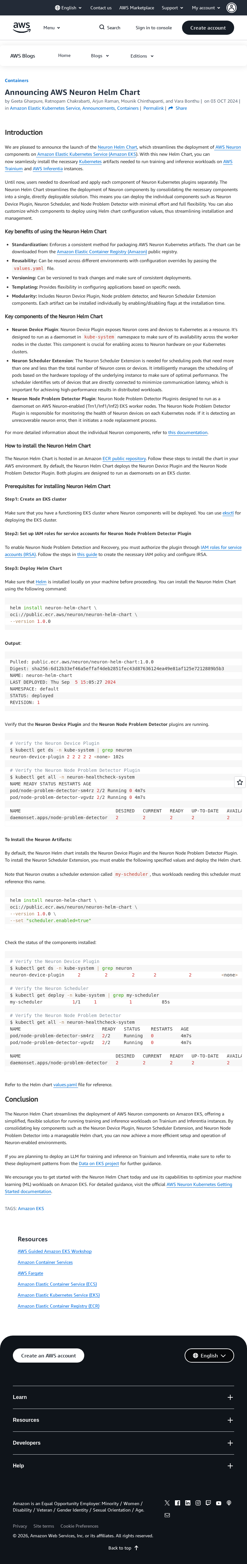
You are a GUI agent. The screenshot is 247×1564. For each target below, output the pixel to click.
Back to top (123, 1547)
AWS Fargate (30, 1273)
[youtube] (218, 1503)
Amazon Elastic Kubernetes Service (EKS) (59, 1295)
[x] (167, 1503)
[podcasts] (229, 1503)
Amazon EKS (31, 1208)
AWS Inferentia (48, 168)
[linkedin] (187, 1503)
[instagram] (198, 1503)
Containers (16, 80)
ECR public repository (124, 458)
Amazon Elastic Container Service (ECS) (57, 1284)
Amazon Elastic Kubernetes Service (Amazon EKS (86, 154)
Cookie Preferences (79, 1526)
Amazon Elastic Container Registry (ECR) (58, 1306)
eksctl (228, 512)
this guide (87, 554)
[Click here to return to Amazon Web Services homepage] (22, 31)
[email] (167, 1516)
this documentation (187, 432)
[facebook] (177, 1503)
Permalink (153, 108)
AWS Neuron (227, 147)
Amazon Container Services (45, 1262)
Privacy (20, 1526)
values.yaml (65, 1084)
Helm (41, 581)
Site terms (43, 1526)
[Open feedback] (240, 782)
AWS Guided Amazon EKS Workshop (55, 1251)
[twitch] (208, 1503)
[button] (236, 7)
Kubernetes (90, 161)
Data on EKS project (99, 1163)
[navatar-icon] (231, 8)
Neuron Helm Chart (117, 147)
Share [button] (178, 108)
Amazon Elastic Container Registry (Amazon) (102, 251)
